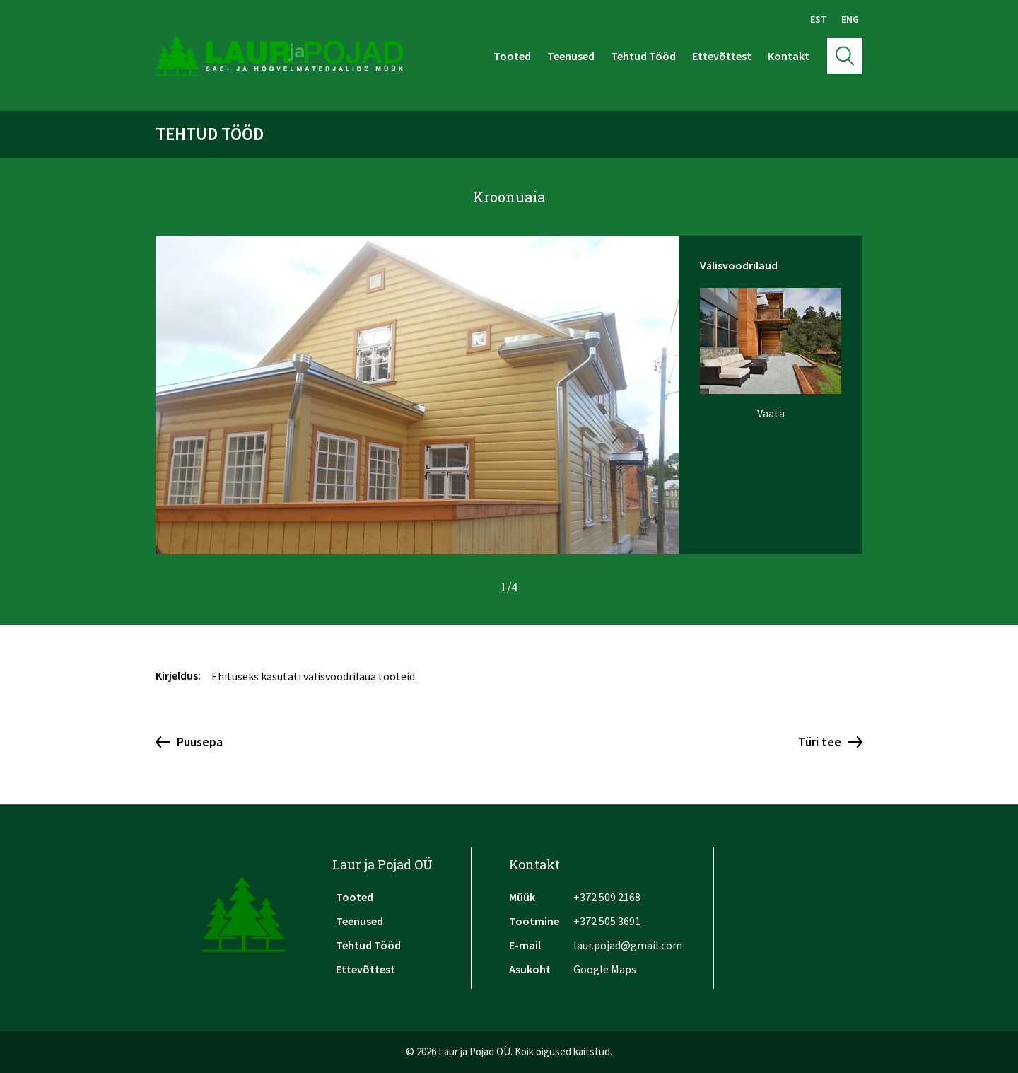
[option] (509, 395)
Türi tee (819, 741)
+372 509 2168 (606, 897)
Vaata (771, 413)
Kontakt (788, 56)
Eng (850, 19)
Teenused (571, 56)
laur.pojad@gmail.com (627, 945)
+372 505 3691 (606, 921)
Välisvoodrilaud (739, 265)
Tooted (512, 56)
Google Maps (604, 969)
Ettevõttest (721, 56)
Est (818, 19)
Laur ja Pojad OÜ (382, 864)
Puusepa (200, 741)
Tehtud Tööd (643, 56)
